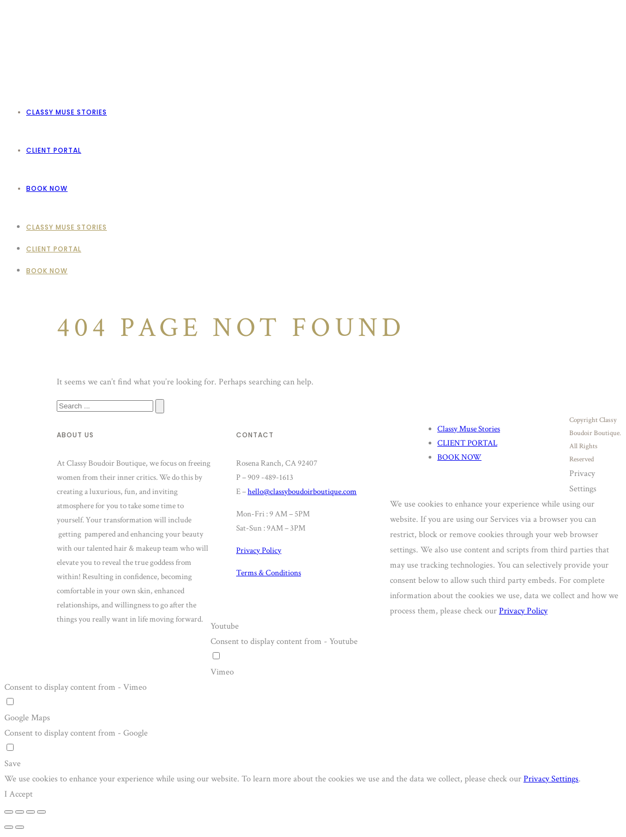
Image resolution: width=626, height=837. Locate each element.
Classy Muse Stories (66, 112)
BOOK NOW (47, 188)
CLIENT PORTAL (53, 150)
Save (12, 763)
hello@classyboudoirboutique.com (302, 491)
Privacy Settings (551, 779)
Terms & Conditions (268, 573)
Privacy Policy (258, 550)
